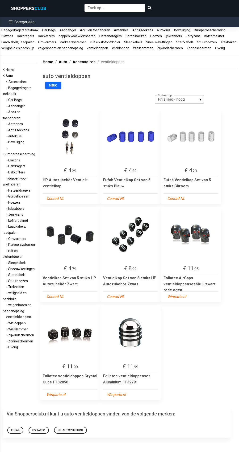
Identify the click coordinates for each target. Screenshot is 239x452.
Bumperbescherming (210, 30)
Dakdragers (26, 36)
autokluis (163, 30)
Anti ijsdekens (143, 30)
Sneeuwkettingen (159, 42)
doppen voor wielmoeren (77, 36)
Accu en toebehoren (95, 30)
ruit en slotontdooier (105, 42)
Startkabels (185, 42)
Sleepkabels (133, 42)
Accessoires (18, 82)
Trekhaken (228, 42)
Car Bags (49, 30)
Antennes (121, 30)
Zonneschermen (199, 48)
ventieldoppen (97, 48)
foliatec (38, 430)
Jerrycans (193, 36)
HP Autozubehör (70, 430)
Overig (220, 48)
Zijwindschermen (170, 48)
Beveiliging (182, 30)
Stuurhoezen (207, 42)
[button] (21, 22)
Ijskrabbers (173, 36)
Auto (10, 76)
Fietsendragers (110, 36)
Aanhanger (68, 30)
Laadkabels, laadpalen (18, 42)
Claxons (7, 36)
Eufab (15, 430)
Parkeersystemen (73, 42)
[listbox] (179, 99)
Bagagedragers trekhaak (20, 30)
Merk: (53, 85)
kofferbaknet (214, 36)
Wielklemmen (143, 48)
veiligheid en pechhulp (18, 48)
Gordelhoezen (136, 36)
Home (11, 70)
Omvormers (47, 42)
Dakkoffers (46, 36)
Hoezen (156, 36)
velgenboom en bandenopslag (60, 48)
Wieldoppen (120, 48)
